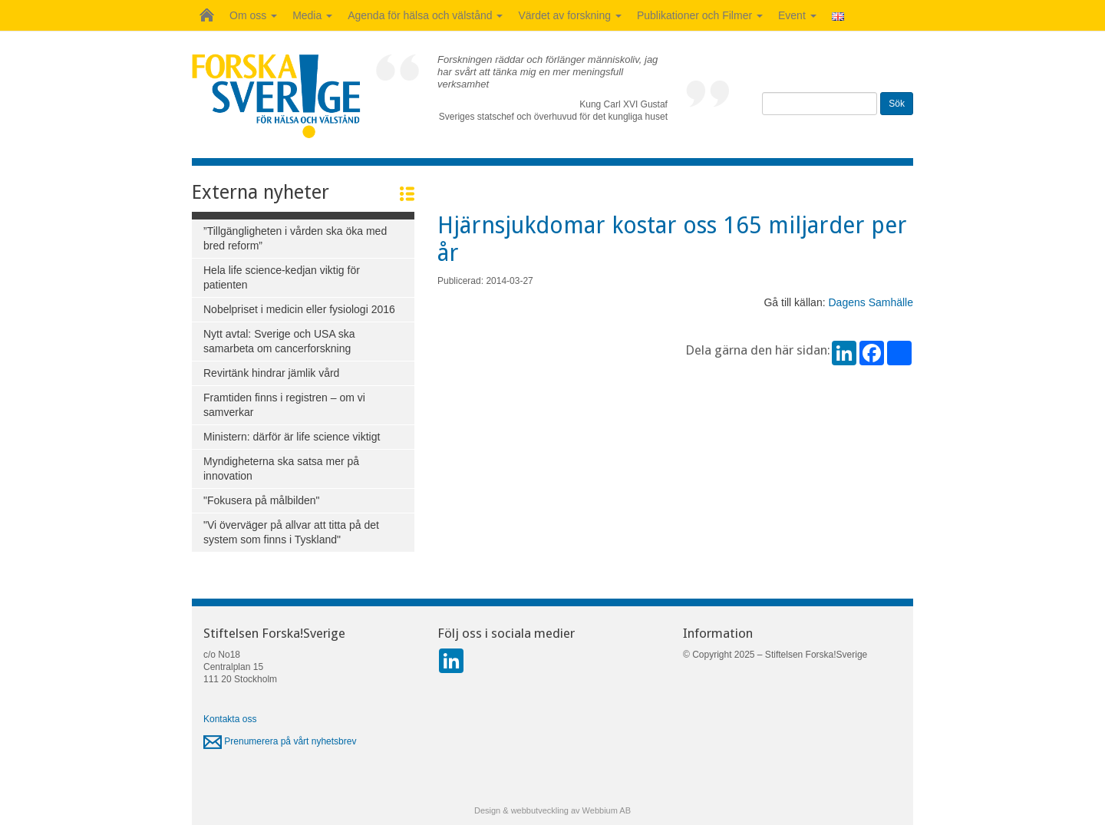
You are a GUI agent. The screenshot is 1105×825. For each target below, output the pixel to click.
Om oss (253, 15)
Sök (897, 103)
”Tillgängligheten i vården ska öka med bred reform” (295, 238)
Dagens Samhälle (870, 302)
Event (797, 15)
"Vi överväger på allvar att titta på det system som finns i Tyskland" (291, 532)
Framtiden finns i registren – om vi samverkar (284, 404)
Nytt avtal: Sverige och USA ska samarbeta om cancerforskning (279, 341)
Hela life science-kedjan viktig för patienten (281, 277)
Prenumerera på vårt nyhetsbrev (279, 741)
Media (312, 15)
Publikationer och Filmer (700, 15)
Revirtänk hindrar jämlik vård (271, 373)
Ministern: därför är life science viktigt (291, 437)
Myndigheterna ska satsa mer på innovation (281, 468)
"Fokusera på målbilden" (261, 500)
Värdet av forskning (570, 15)
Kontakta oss (229, 719)
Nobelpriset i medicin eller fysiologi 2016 (299, 309)
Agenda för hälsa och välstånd (425, 15)
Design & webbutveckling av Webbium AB (552, 810)
